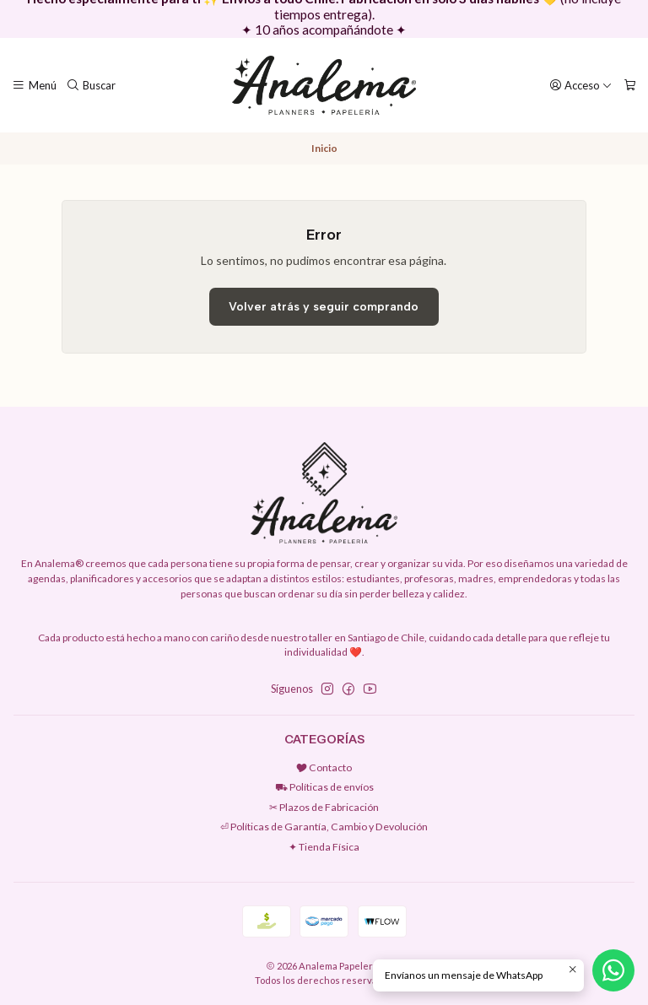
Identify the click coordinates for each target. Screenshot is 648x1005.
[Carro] (629, 85)
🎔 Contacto (324, 767)
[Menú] (34, 85)
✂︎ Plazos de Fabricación (324, 807)
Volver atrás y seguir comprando (323, 307)
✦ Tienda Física (324, 846)
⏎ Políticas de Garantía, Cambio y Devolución (324, 826)
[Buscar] (91, 85)
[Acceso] (581, 85)
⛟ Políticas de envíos (324, 787)
